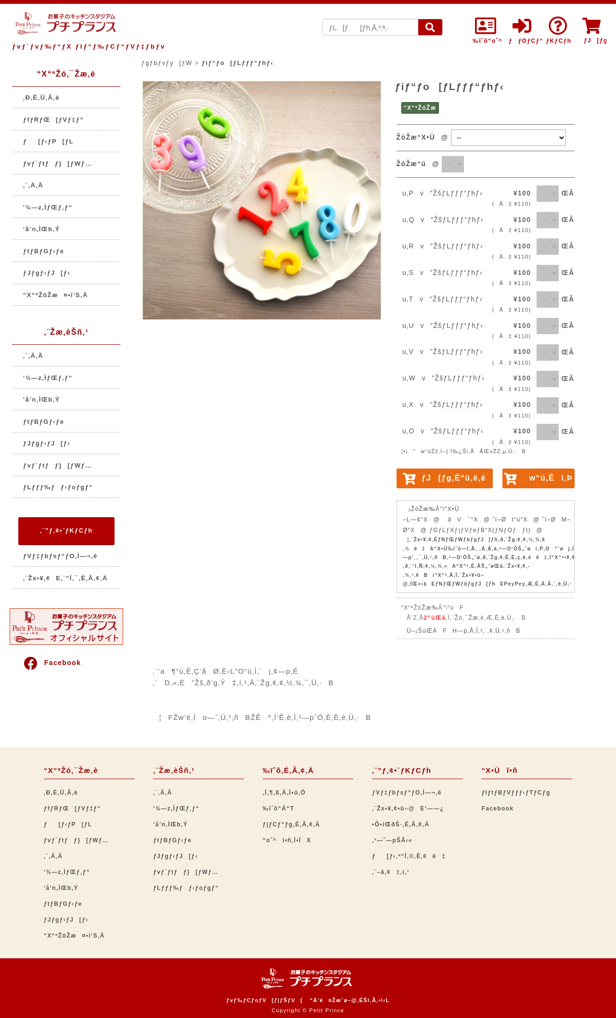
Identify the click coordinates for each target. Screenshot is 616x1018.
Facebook (52, 662)
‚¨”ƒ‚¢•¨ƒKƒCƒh (66, 530)
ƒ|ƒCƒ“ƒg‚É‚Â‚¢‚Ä (292, 824)
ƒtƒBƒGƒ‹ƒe (43, 251)
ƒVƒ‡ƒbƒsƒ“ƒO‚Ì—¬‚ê (60, 556)
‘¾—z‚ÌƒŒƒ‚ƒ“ (48, 207)
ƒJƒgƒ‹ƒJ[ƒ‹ (46, 272)
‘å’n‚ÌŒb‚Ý (41, 229)
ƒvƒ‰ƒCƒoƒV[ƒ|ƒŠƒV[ (264, 1000)
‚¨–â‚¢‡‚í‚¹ (391, 872)
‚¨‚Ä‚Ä (33, 185)
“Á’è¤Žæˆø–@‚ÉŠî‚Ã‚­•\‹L (350, 1000)
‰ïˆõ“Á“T (279, 808)
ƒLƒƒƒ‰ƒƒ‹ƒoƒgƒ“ (58, 487)
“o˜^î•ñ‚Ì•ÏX (287, 840)
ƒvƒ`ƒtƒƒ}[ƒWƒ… (57, 163)
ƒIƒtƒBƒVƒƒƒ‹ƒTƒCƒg (515, 792)
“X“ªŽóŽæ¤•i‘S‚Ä (55, 295)
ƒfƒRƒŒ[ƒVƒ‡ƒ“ (53, 119)
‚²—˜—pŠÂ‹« (392, 840)
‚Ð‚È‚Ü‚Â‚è (41, 97)
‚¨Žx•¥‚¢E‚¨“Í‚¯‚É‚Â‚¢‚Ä (65, 578)
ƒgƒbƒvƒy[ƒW (166, 62)
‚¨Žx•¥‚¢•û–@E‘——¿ (408, 808)
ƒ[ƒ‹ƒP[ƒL (48, 141)
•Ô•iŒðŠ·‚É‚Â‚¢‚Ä (400, 824)
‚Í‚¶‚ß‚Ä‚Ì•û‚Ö (284, 792)
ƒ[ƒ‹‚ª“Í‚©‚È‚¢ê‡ (409, 856)
